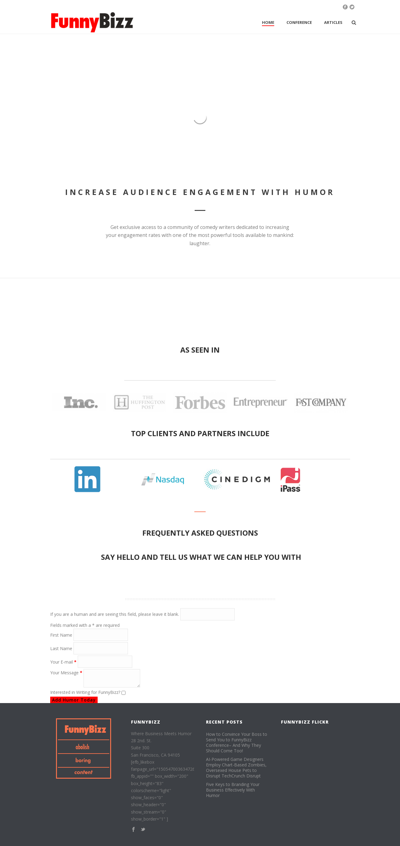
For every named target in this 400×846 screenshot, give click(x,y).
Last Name (61, 648)
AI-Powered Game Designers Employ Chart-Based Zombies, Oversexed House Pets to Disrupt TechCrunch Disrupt (236, 768)
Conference (299, 22)
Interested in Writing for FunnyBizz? (85, 692)
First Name (61, 635)
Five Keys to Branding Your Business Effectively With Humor (233, 790)
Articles (333, 22)
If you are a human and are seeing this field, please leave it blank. (142, 614)
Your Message (67, 673)
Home (268, 22)
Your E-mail (64, 662)
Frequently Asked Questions (200, 533)
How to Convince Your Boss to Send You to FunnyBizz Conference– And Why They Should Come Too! (236, 743)
